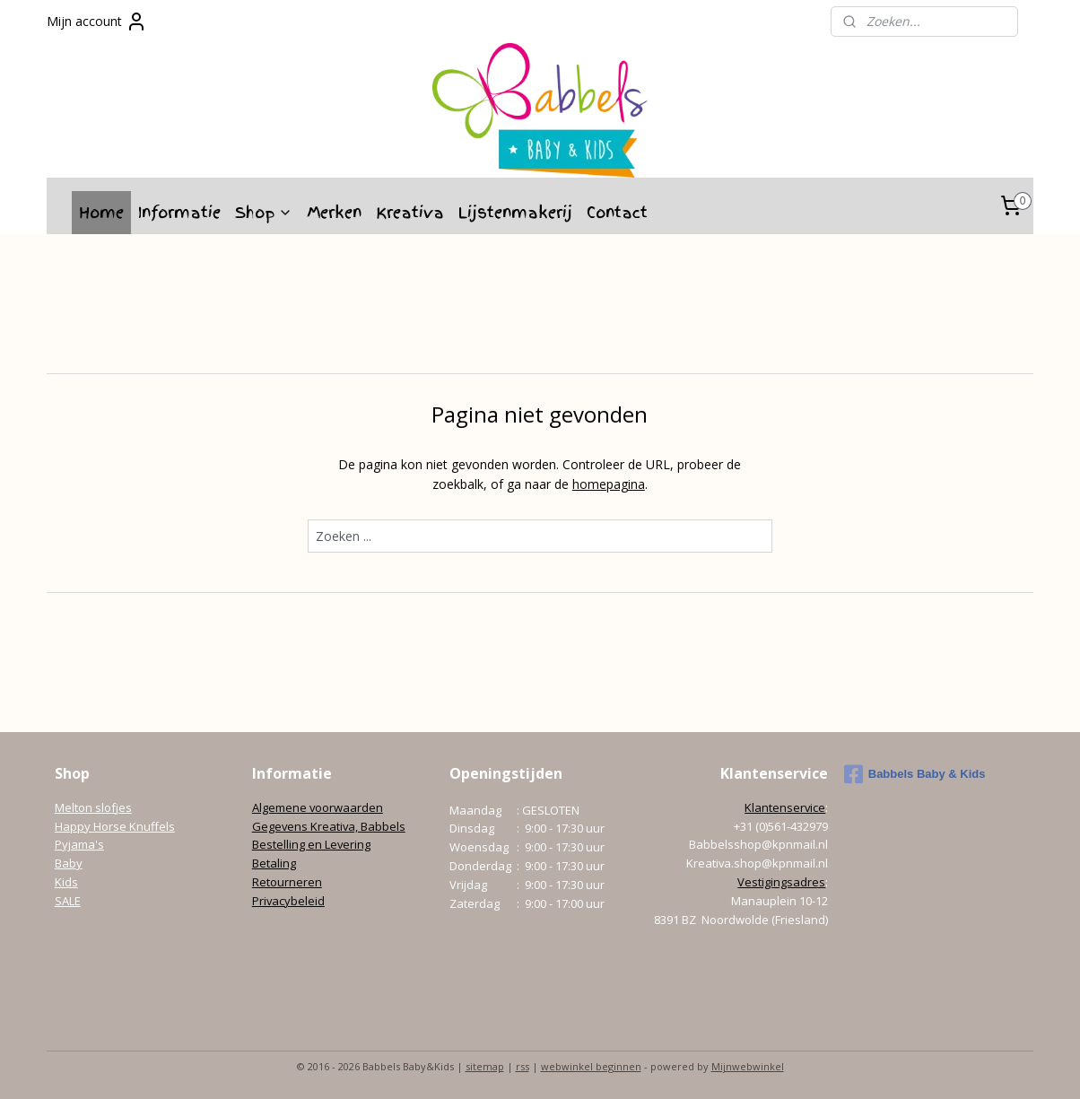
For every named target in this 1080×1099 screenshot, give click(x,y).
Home (101, 212)
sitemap (485, 1066)
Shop (263, 212)
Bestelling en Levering (311, 844)
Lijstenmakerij (515, 212)
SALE (68, 901)
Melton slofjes (93, 807)
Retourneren (287, 882)
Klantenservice (785, 807)
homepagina (608, 484)
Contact (617, 212)
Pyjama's (79, 844)
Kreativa (410, 212)
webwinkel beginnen (591, 1066)
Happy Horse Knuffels (115, 826)
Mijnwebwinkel (747, 1066)
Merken (334, 212)
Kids (66, 882)
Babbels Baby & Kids (915, 774)
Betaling (274, 863)
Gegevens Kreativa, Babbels (328, 826)
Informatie (179, 212)
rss (522, 1066)
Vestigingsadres (781, 882)
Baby (69, 863)
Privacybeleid (288, 901)
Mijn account (97, 21)
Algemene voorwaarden (317, 807)
